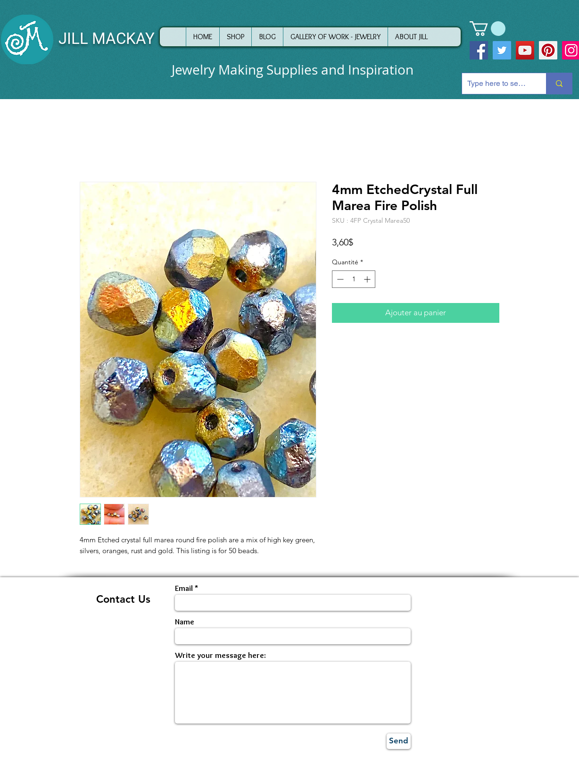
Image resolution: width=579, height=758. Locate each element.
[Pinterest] (548, 50)
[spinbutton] (353, 279)
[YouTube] (525, 50)
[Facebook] (479, 50)
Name (184, 622)
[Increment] (368, 279)
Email (184, 588)
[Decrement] (339, 279)
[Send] (399, 741)
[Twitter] (502, 50)
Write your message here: (220, 655)
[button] (487, 28)
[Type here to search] (496, 83)
